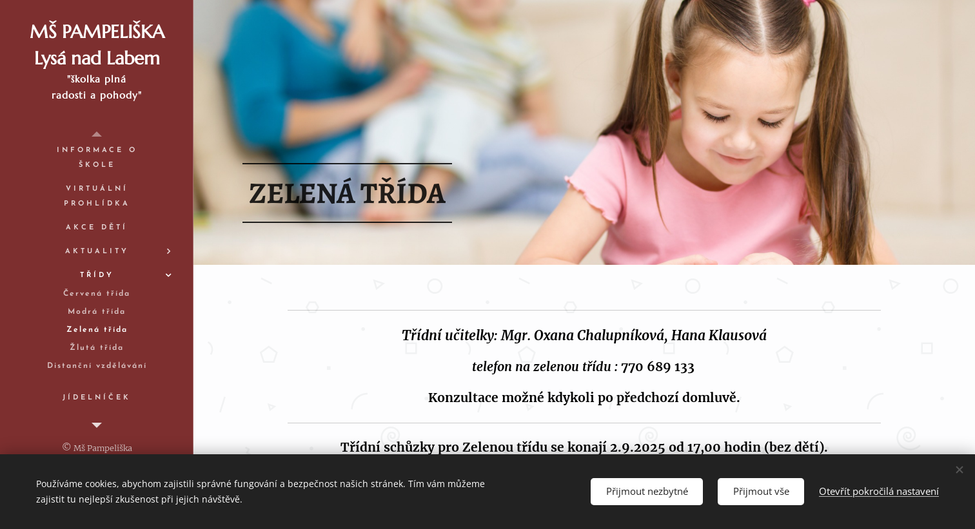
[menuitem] (97, 158)
